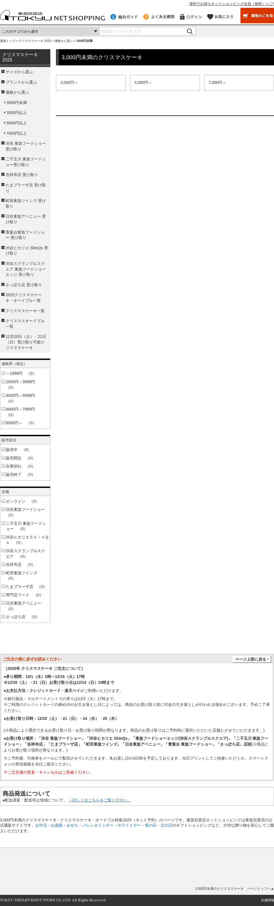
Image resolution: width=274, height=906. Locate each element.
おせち (72, 825)
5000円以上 (16, 123)
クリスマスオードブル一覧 (25, 324)
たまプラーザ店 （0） (26, 586)
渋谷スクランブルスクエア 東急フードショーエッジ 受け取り (26, 269)
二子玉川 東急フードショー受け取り (26, 162)
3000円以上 (16, 112)
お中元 (41, 825)
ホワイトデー (129, 825)
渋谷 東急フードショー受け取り (26, 146)
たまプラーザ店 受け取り (26, 188)
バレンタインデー (98, 825)
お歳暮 (57, 825)
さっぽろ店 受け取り (24, 285)
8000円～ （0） (21, 423)
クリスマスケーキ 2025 (35, 40)
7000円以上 (16, 133)
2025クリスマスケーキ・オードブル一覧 (24, 298)
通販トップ (7, 40)
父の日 (166, 825)
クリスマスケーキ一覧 (25, 311)
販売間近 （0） (21, 458)
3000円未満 (16, 102)
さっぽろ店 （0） (22, 617)
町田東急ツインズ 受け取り (26, 203)
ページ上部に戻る (250, 659)
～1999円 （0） (21, 373)
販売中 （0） (19, 449)
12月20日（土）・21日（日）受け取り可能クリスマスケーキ (26, 342)
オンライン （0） (22, 501)
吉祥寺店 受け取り (22, 174)
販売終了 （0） (21, 474)
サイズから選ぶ (19, 72)
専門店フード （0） (24, 595)
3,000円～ (69, 82)
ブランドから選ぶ (21, 82)
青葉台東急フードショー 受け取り (25, 235)
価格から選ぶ (64, 40)
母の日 (151, 825)
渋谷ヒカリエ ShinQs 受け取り (27, 251)
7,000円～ (217, 82)
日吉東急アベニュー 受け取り (26, 219)
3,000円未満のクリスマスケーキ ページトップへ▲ (234, 889)
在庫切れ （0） (21, 466)
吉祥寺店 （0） (21, 564)
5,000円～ (143, 82)
